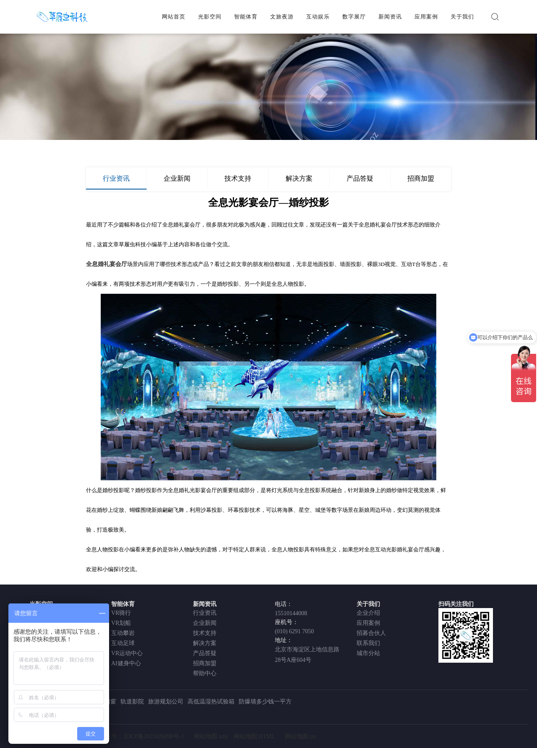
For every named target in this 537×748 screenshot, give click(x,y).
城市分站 (368, 653)
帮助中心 (204, 673)
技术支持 (237, 178)
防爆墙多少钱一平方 (265, 701)
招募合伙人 (371, 633)
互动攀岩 (123, 633)
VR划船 (121, 623)
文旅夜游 (282, 16)
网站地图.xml (211, 736)
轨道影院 (132, 701)
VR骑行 (121, 613)
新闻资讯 (390, 16)
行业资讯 (116, 178)
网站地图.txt (300, 736)
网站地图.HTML (254, 736)
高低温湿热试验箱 (211, 701)
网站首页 (173, 16)
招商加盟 (420, 178)
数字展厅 (354, 16)
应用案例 (426, 16)
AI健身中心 (126, 663)
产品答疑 (360, 178)
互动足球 (123, 643)
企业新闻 (177, 178)
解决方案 (299, 178)
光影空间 (210, 16)
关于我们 (462, 16)
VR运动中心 (127, 653)
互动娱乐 (318, 16)
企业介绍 (368, 613)
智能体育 (246, 16)
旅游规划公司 (165, 701)
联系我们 (368, 643)
